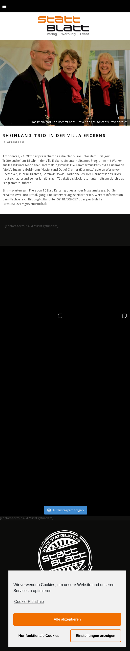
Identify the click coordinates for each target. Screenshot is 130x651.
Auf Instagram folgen (65, 510)
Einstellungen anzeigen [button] (95, 636)
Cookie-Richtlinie (29, 601)
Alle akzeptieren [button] (67, 619)
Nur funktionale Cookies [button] (39, 636)
